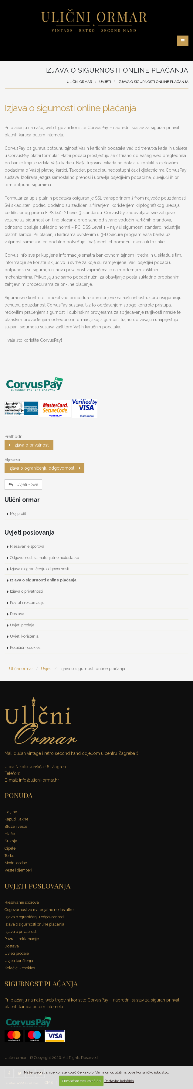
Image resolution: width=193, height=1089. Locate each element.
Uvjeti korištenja (24, 636)
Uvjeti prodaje (22, 625)
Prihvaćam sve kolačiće (81, 1081)
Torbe (9, 855)
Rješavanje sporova (27, 546)
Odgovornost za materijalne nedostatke (44, 557)
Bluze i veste (16, 826)
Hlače (10, 833)
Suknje (11, 841)
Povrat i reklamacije (27, 602)
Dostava (17, 613)
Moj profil (18, 513)
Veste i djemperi (18, 870)
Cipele (10, 848)
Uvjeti (105, 82)
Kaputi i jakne (16, 819)
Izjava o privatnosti (28, 445)
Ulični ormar (79, 82)
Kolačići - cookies (25, 647)
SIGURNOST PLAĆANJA (41, 983)
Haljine (11, 812)
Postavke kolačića (119, 1081)
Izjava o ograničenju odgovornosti (44, 468)
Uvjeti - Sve (23, 484)
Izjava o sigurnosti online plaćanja (70, 107)
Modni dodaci (16, 863)
